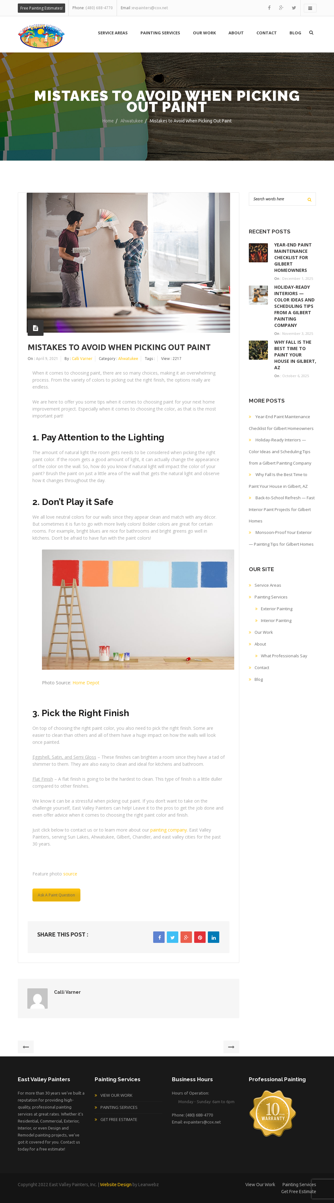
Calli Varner (82, 358)
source (70, 874)
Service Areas (113, 33)
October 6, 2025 (295, 375)
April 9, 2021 (47, 358)
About (236, 33)
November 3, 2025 (297, 333)
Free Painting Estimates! (41, 8)
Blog (295, 33)
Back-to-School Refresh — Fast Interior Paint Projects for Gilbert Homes (282, 509)
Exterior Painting (276, 609)
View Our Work (116, 1095)
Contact (266, 33)
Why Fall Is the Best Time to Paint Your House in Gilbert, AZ (295, 354)
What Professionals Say (284, 656)
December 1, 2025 (297, 278)
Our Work (204, 33)
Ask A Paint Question (56, 895)
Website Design (116, 1184)
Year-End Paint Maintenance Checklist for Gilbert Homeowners (293, 257)
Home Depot (85, 683)
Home (108, 120)
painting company (168, 830)
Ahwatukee (131, 120)
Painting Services (160, 33)
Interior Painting (276, 620)
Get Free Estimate (118, 1119)
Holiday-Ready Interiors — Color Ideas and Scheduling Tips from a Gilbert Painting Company (294, 306)
